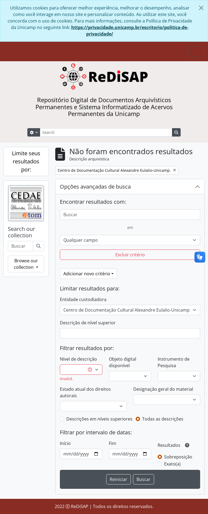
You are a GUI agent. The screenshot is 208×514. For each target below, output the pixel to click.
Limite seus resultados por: (26, 161)
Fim (112, 443)
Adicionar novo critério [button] (86, 274)
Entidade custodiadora (83, 299)
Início (65, 443)
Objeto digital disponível (122, 362)
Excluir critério (130, 255)
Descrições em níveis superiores (99, 419)
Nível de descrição (78, 359)
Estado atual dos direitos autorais (85, 392)
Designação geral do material (163, 389)
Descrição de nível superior (88, 323)
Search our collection (21, 232)
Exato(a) (172, 464)
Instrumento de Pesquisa (174, 362)
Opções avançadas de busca (95, 186)
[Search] (106, 132)
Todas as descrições (162, 419)
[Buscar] (38, 246)
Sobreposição (178, 457)
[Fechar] (201, 7)
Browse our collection (26, 264)
